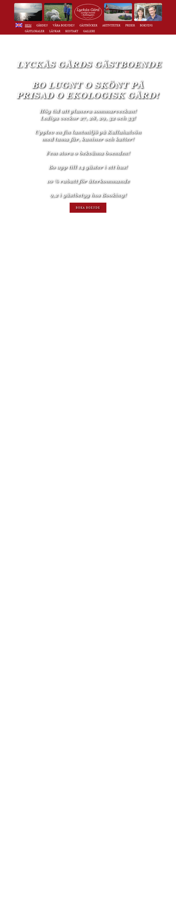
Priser (130, 25)
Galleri (89, 31)
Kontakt (71, 31)
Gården (42, 25)
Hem (28, 25)
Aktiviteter (111, 25)
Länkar (54, 31)
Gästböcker (88, 25)
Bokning (146, 25)
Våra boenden (64, 25)
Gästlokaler (34, 31)
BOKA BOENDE (88, 207)
